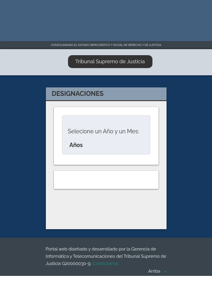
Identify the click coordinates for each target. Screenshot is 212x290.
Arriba (154, 271)
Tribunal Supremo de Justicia (110, 61)
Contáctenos (105, 263)
